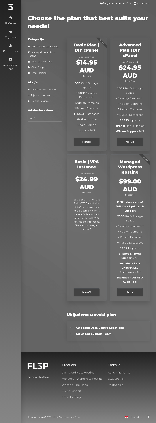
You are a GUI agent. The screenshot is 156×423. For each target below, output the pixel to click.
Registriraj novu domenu (42, 89)
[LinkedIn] (37, 382)
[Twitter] (32, 382)
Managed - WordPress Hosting (41, 54)
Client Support (37, 67)
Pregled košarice (38, 101)
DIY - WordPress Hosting (43, 46)
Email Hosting (37, 73)
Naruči (86, 141)
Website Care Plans (40, 61)
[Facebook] (27, 382)
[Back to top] (148, 416)
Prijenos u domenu (39, 95)
